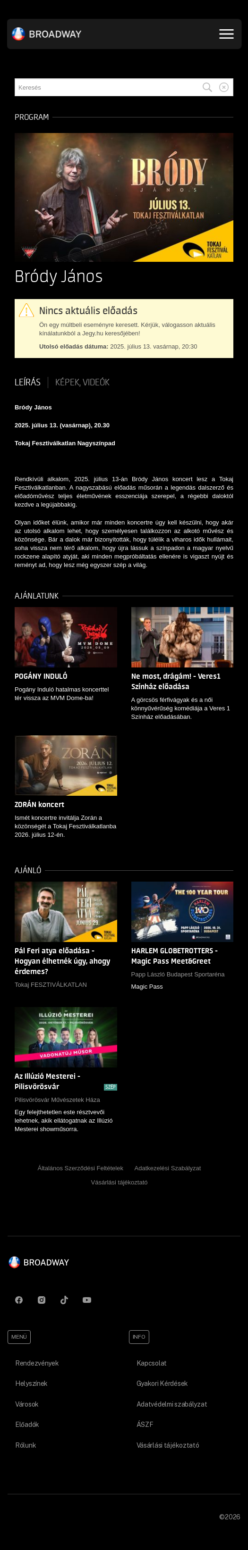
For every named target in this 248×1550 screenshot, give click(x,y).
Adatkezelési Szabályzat (168, 1168)
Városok (27, 1404)
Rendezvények (37, 1363)
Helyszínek (31, 1383)
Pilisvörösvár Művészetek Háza (57, 1099)
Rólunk (25, 1445)
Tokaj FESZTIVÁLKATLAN (51, 984)
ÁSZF (145, 1424)
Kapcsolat (152, 1363)
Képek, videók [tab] (82, 382)
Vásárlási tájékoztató (119, 1182)
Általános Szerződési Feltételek (80, 1168)
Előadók (27, 1424)
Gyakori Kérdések (162, 1383)
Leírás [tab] (28, 382)
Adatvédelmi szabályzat (172, 1404)
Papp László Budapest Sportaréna (178, 974)
